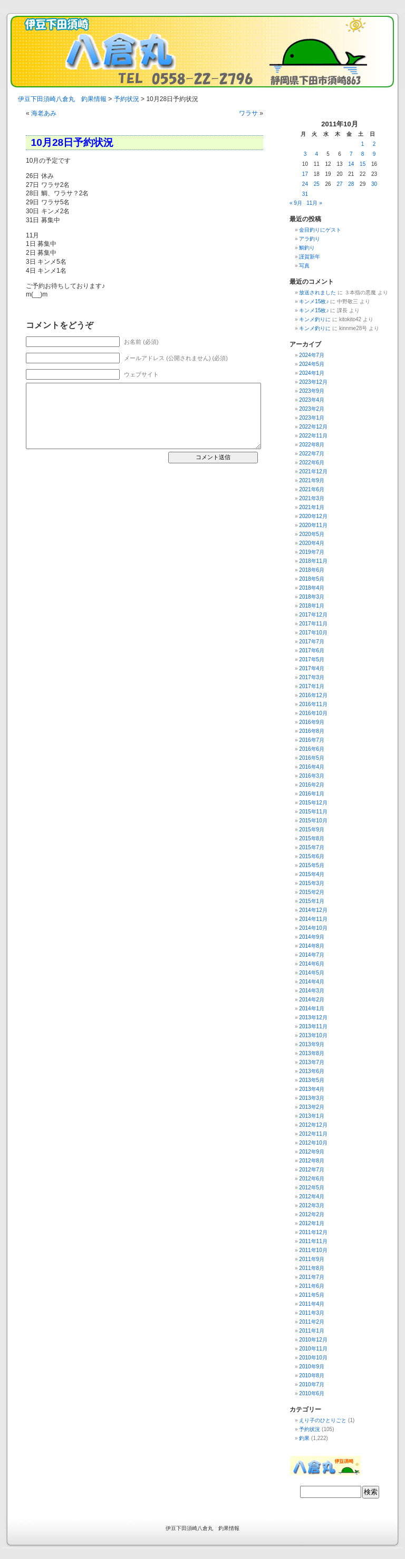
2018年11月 (313, 561)
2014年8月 (311, 946)
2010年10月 (313, 1358)
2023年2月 (311, 409)
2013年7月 (311, 1062)
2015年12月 (313, 803)
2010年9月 (311, 1366)
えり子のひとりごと (322, 1420)
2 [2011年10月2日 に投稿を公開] (374, 144)
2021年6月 (311, 489)
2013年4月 (311, 1089)
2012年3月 (311, 1205)
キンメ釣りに (315, 319)
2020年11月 (313, 525)
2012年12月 (313, 1125)
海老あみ (43, 113)
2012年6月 (311, 1178)
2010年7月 (311, 1384)
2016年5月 (311, 758)
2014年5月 (311, 973)
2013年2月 (311, 1107)
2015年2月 (311, 892)
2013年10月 (313, 1035)
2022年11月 (313, 436)
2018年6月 (311, 570)
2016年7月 (311, 740)
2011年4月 (311, 1304)
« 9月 (296, 203)
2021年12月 (313, 471)
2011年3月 (311, 1313)
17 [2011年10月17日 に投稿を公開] (305, 174)
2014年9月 (311, 937)
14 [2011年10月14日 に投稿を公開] (351, 164)
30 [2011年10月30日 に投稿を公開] (374, 184)
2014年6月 (311, 964)
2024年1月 (311, 373)
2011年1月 (311, 1331)
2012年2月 (311, 1214)
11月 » (314, 203)
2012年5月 (311, 1187)
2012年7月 (311, 1170)
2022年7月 (311, 453)
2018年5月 (311, 579)
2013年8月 (311, 1053)
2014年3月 (311, 991)
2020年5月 (311, 534)
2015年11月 (313, 812)
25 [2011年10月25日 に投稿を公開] (317, 184)
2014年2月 (311, 999)
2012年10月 (313, 1143)
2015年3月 (311, 883)
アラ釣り (309, 239)
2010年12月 (313, 1340)
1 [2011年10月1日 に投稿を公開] (362, 144)
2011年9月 (311, 1259)
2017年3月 (311, 677)
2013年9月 (311, 1044)
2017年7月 (311, 641)
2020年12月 (313, 516)
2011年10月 (313, 1250)
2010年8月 (311, 1375)
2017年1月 (311, 686)
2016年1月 (311, 794)
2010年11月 (313, 1349)
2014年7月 (311, 955)
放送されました (317, 292)
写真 (304, 266)
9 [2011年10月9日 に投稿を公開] (374, 154)
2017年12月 (313, 615)
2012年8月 (311, 1161)
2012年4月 (311, 1196)
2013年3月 (311, 1098)
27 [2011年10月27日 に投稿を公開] (339, 184)
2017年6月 (311, 650)
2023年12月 (313, 382)
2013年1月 (311, 1116)
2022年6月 (311, 462)
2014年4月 (311, 982)
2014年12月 (313, 910)
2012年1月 (311, 1223)
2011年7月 (311, 1277)
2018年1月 (311, 606)
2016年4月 (311, 767)
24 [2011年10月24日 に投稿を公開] (305, 184)
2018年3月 (311, 597)
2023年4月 (311, 400)
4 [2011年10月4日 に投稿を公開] (316, 154)
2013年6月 (311, 1071)
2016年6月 (311, 749)
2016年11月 (313, 704)
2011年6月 (311, 1286)
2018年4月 (311, 588)
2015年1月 (311, 901)
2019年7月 (311, 552)
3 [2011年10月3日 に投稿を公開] (305, 154)
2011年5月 (311, 1295)
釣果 (304, 1438)
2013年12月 (313, 1017)
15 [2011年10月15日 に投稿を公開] (362, 164)
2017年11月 (313, 624)
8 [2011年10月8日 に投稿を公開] (362, 154)
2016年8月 (311, 731)
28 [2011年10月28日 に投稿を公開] (351, 184)
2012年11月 (313, 1134)
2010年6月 (311, 1393)
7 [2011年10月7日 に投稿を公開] (351, 154)
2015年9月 (311, 829)
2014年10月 (313, 928)
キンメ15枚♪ (314, 301)
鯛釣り (307, 248)
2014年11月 (313, 919)
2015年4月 (311, 874)
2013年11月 (313, 1026)
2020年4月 (311, 543)
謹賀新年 (309, 257)
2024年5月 (311, 364)
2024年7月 (311, 355)
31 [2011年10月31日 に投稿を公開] (305, 194)
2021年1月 (311, 507)
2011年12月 (313, 1232)
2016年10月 (313, 713)
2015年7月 (311, 847)
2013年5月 (311, 1080)
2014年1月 (311, 1008)
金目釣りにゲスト (320, 230)
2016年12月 (313, 695)
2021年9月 (311, 480)
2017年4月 (311, 668)
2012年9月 (311, 1152)
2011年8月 (311, 1268)
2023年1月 (311, 418)
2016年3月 (311, 776)
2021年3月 (311, 498)
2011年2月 (311, 1322)
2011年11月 (313, 1241)
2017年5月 (311, 659)
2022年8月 (311, 445)
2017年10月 (313, 632)
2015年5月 (311, 865)
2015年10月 (313, 820)
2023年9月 (311, 391)
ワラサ (248, 113)
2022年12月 (313, 427)
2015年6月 (311, 856)
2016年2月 (311, 785)
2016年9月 (311, 722)
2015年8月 (311, 838)
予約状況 (309, 1429)
